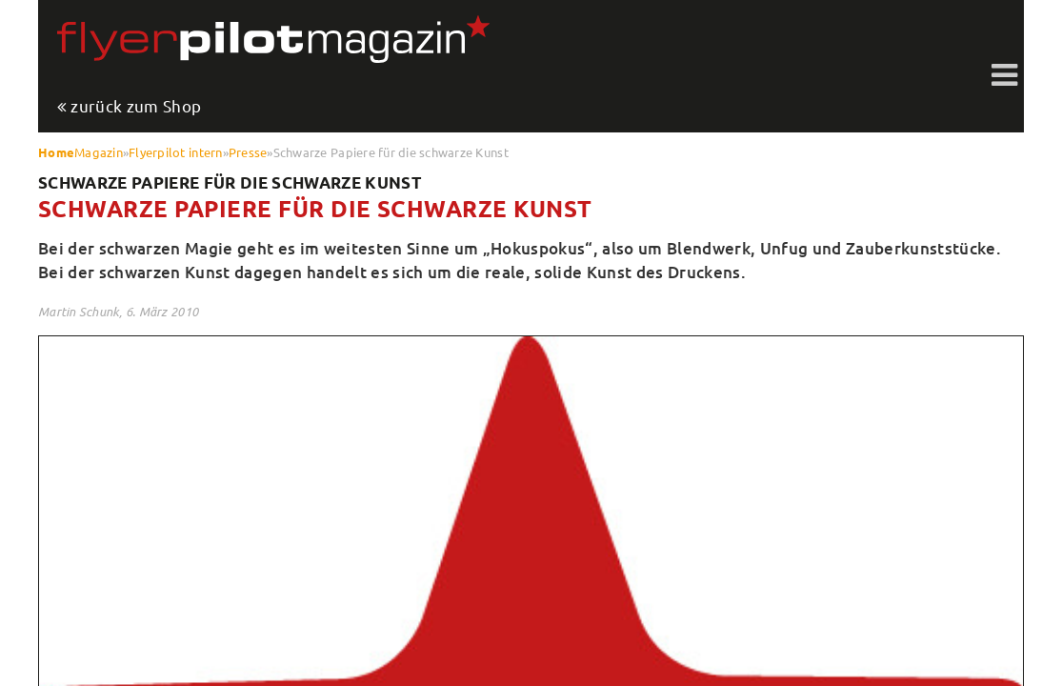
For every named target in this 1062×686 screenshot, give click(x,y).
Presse (248, 152)
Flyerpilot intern (175, 152)
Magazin (98, 152)
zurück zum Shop (135, 106)
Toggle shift (1005, 76)
